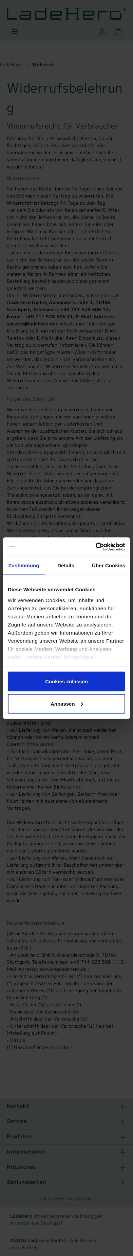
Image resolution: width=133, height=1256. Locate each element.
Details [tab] (65, 565)
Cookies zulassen (66, 681)
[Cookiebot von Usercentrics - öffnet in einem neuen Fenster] (95, 546)
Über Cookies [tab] (108, 565)
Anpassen (67, 703)
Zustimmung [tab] (23, 565)
